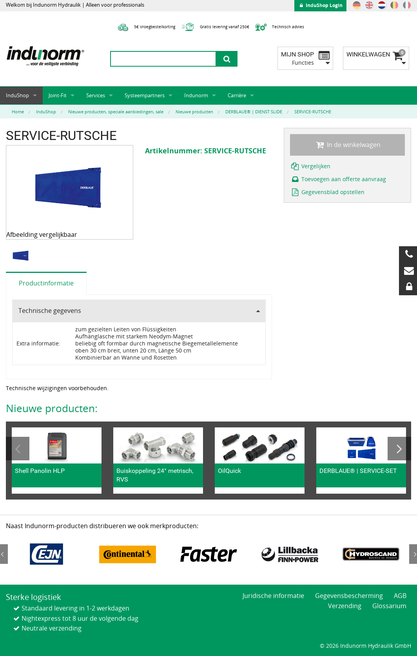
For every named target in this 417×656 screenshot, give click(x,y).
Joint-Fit (58, 95)
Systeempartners (145, 95)
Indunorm (196, 95)
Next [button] (399, 448)
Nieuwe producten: (52, 408)
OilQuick (229, 470)
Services (95, 95)
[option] (22, 255)
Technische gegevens (49, 310)
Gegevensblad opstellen (327, 192)
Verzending (344, 605)
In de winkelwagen (347, 144)
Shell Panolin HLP (40, 470)
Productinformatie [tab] (46, 283)
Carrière (237, 95)
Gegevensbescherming (349, 595)
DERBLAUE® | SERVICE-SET (358, 470)
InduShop (17, 95)
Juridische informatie (273, 595)
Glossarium (389, 605)
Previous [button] (17, 448)
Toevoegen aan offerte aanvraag (338, 179)
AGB (400, 595)
